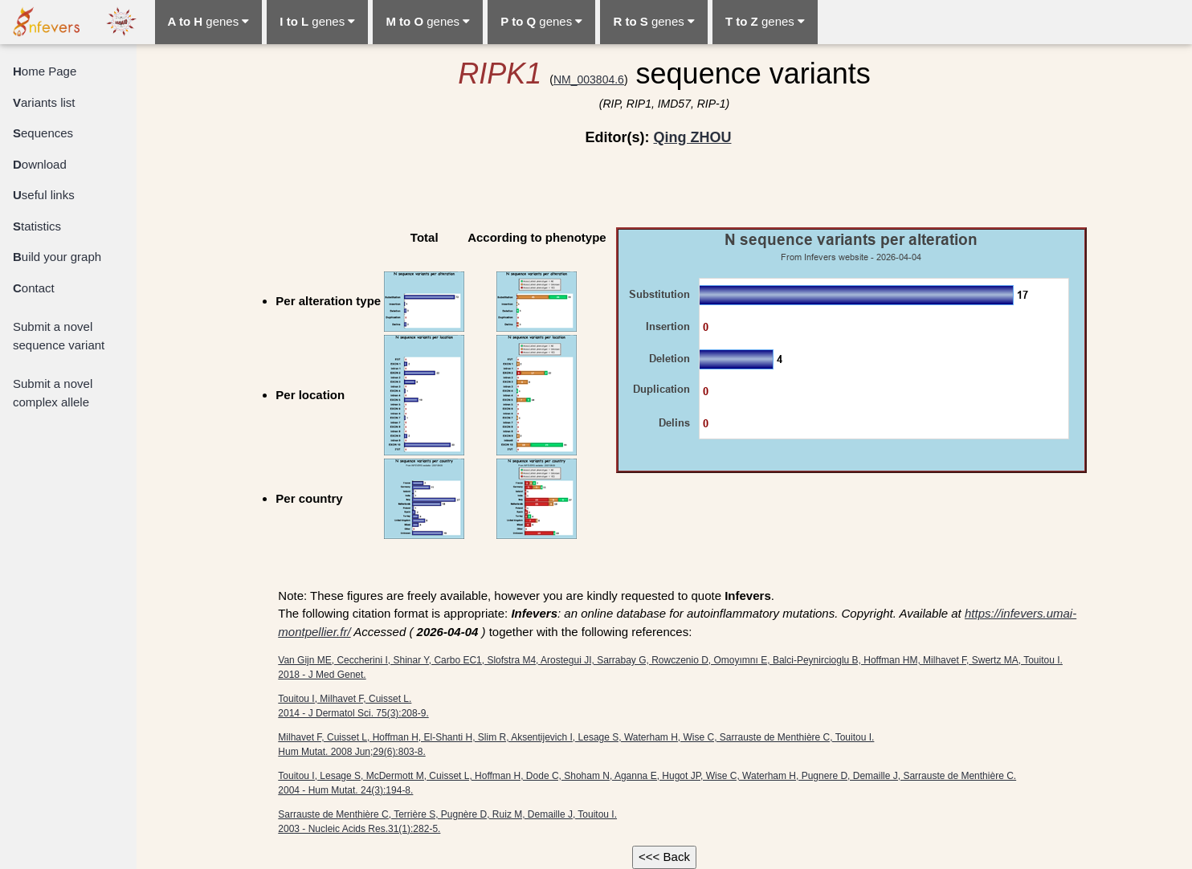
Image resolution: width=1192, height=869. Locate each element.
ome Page (44, 71)
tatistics (37, 226)
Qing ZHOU (692, 137)
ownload (40, 164)
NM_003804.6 (588, 79)
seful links (44, 195)
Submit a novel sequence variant (58, 336)
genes (209, 21)
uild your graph (57, 256)
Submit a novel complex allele (52, 393)
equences (43, 133)
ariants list (44, 102)
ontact (34, 288)
